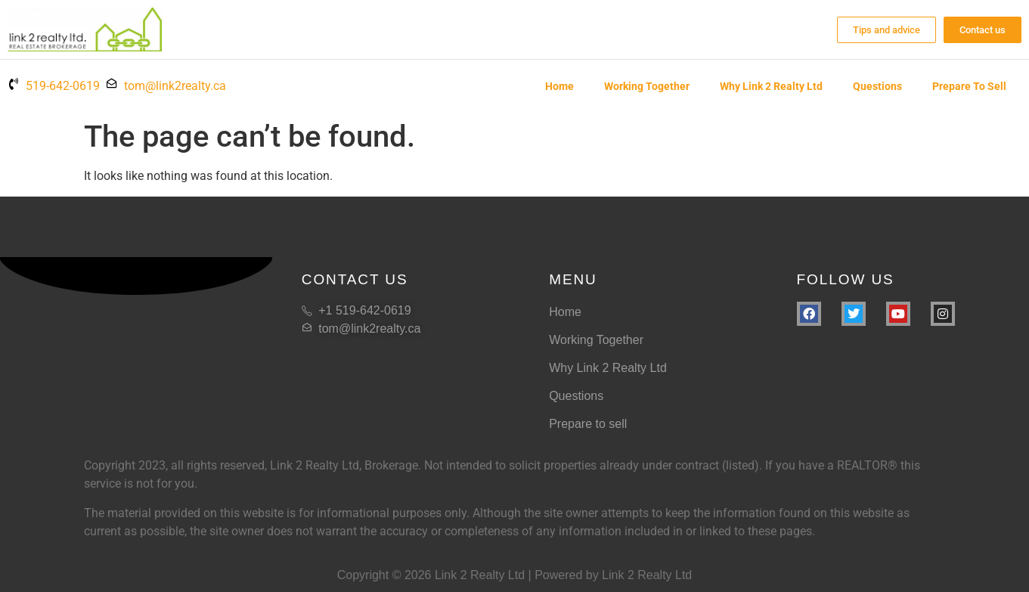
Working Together (647, 86)
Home (559, 86)
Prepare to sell (969, 86)
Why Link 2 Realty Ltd (771, 86)
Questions (877, 86)
